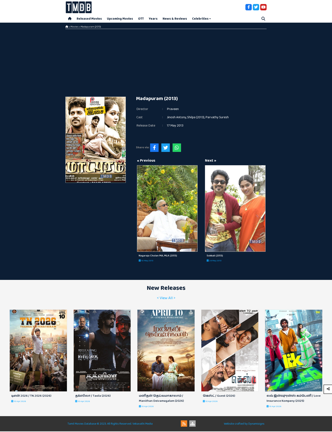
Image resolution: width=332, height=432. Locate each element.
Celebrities (200, 19)
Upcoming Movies (120, 19)
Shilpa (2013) (195, 118)
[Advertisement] (166, 61)
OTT (141, 19)
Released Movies (89, 19)
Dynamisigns (256, 424)
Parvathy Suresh (217, 118)
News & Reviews (175, 19)
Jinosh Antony (176, 118)
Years (153, 19)
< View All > (166, 299)
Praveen (173, 109)
